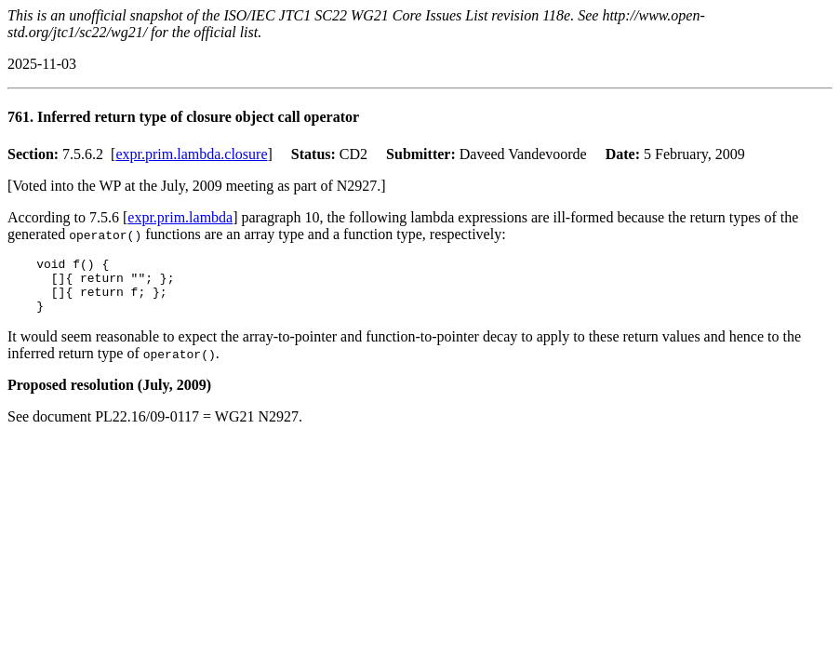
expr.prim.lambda (180, 217)
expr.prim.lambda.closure (191, 154)
